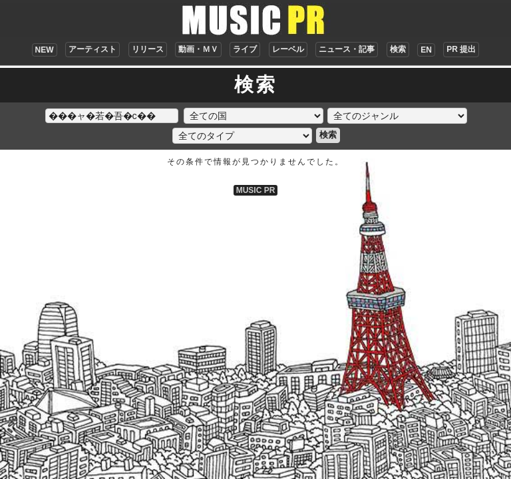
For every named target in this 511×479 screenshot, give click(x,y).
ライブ (245, 49)
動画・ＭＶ (198, 49)
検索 (398, 49)
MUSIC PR (255, 190)
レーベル (288, 49)
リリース (148, 49)
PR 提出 (461, 49)
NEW (44, 50)
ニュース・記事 (347, 49)
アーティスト (92, 49)
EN (426, 50)
